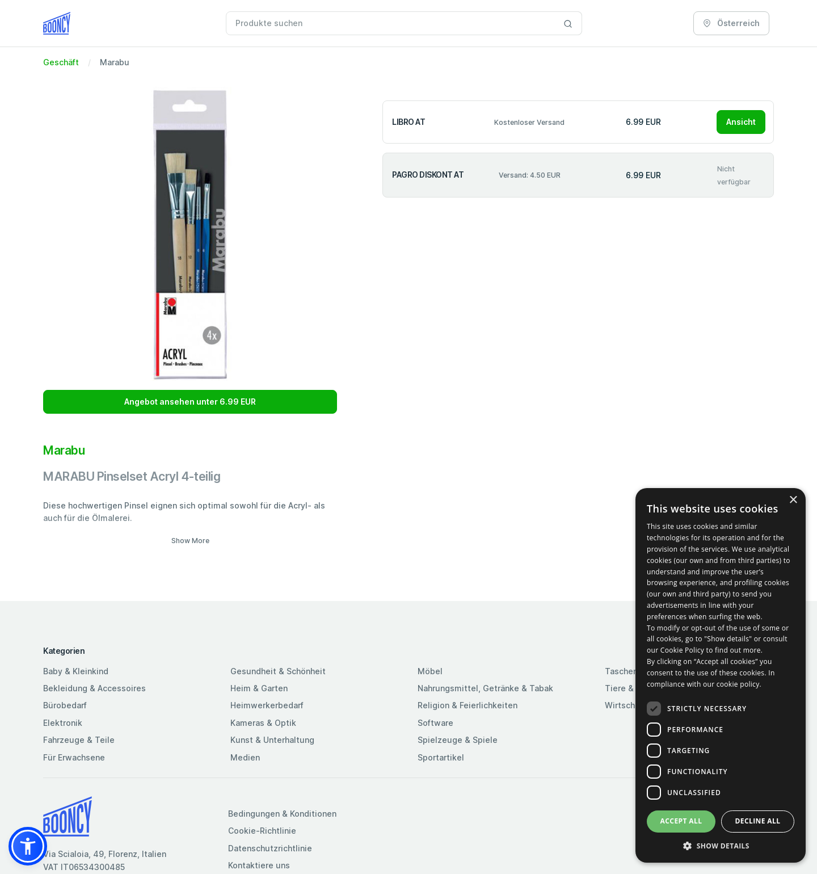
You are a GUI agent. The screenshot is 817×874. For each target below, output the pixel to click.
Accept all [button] (681, 821)
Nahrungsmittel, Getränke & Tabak (485, 688)
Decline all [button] (758, 821)
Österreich (731, 23)
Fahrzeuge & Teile (79, 740)
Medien (245, 757)
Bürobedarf (65, 705)
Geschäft (61, 62)
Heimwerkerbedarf (267, 705)
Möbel (430, 671)
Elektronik (62, 723)
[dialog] (720, 675)
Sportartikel (441, 757)
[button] (27, 846)
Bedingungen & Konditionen (282, 813)
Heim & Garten (259, 688)
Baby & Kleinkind (75, 671)
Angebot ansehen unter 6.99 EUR (190, 401)
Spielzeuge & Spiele (458, 740)
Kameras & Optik (263, 723)
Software (435, 723)
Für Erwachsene (74, 757)
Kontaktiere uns (259, 865)
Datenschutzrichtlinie (270, 848)
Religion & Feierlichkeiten (467, 705)
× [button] (793, 500)
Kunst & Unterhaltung (272, 740)
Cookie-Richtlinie (262, 830)
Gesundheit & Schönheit (278, 671)
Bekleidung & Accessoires (94, 688)
